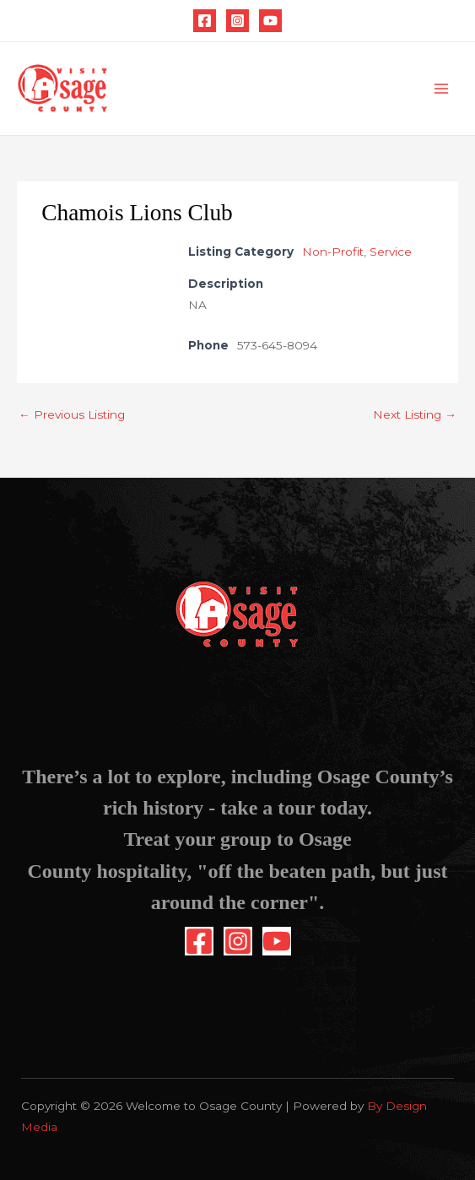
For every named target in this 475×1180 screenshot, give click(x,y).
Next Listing (414, 414)
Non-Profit (333, 251)
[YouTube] (270, 20)
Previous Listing (72, 414)
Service (391, 251)
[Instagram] (237, 20)
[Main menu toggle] (441, 89)
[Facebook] (204, 20)
